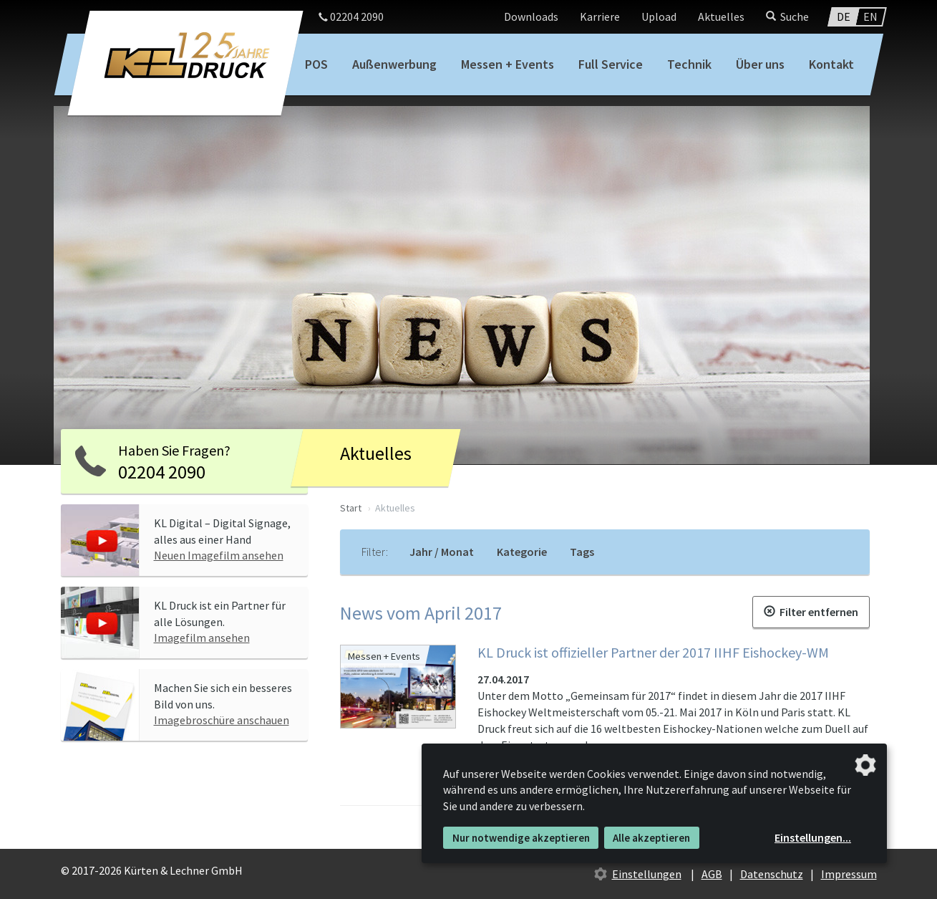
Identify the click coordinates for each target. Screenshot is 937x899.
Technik (689, 64)
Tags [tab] (582, 551)
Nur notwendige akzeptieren (521, 838)
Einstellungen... (813, 837)
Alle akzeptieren (651, 838)
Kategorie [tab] (522, 551)
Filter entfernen (811, 612)
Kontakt (831, 64)
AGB (711, 874)
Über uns (760, 64)
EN (870, 16)
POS (316, 64)
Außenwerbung (394, 64)
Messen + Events (507, 64)
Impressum (849, 874)
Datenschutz (771, 874)
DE (843, 16)
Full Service (610, 64)
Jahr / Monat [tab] (441, 551)
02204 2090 (351, 16)
